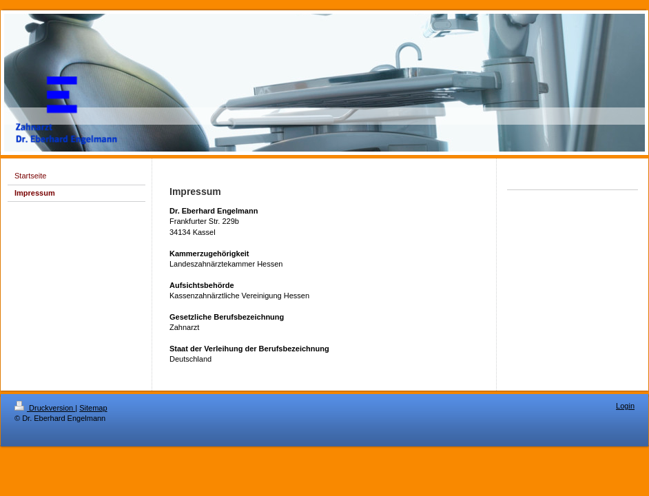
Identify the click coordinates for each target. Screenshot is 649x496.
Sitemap (93, 408)
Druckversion (44, 408)
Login (625, 406)
